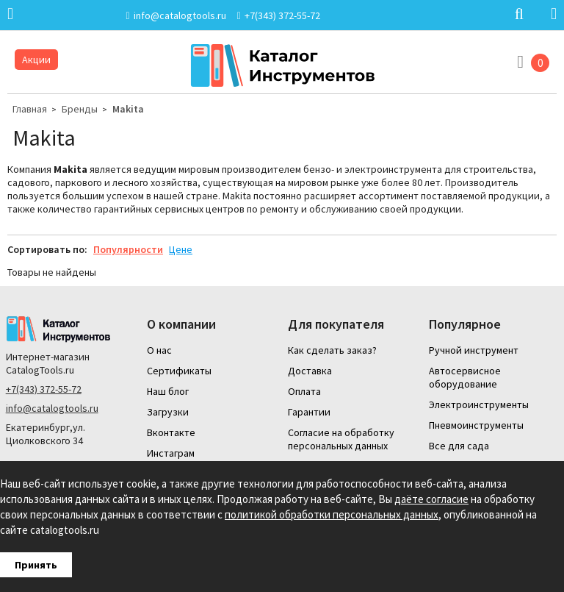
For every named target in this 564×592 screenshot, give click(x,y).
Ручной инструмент (473, 350)
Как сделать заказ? (332, 350)
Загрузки (168, 411)
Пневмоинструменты (476, 425)
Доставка (310, 370)
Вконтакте (171, 432)
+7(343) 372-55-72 (44, 389)
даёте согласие (431, 499)
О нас (159, 350)
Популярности (128, 249)
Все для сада (459, 445)
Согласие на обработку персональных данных (341, 439)
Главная (29, 108)
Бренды (80, 108)
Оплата (304, 391)
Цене (180, 249)
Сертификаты (179, 370)
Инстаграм (171, 453)
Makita (128, 108)
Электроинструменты (479, 404)
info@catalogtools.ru (52, 408)
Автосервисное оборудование (465, 377)
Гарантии (309, 411)
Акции (36, 59)
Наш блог (168, 391)
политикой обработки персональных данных (331, 514)
